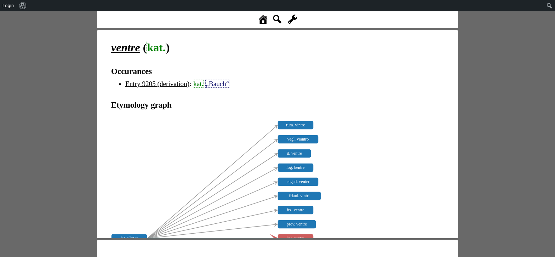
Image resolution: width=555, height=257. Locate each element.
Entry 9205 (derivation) (157, 83)
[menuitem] (23, 5)
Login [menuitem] (8, 5)
